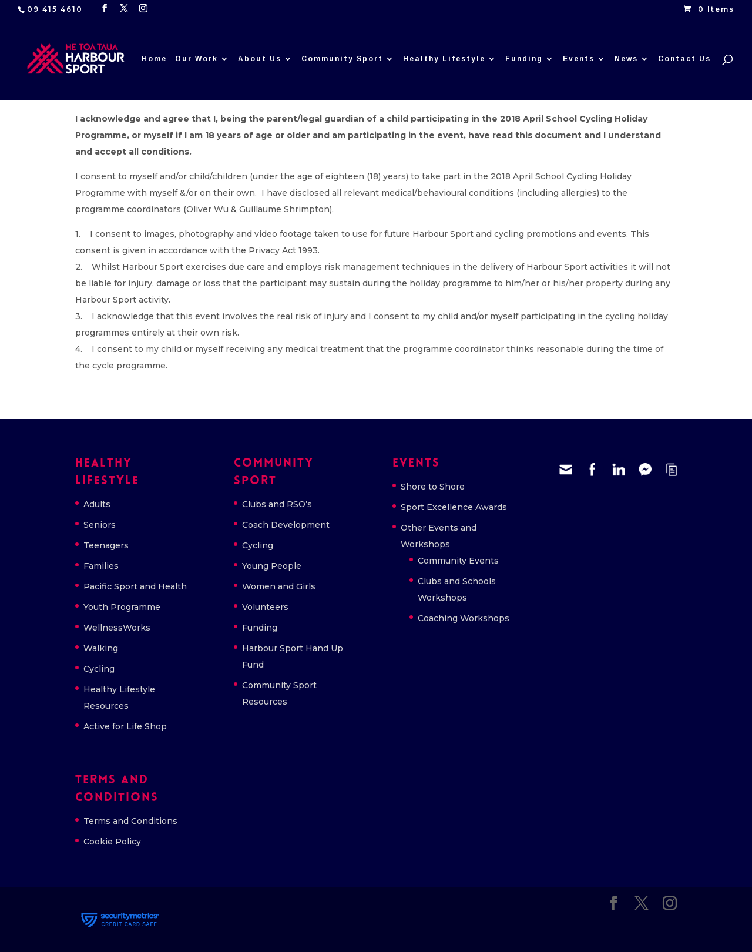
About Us (259, 59)
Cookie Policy (112, 841)
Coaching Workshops (463, 618)
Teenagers (106, 545)
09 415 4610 (55, 9)
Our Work (196, 59)
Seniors (99, 524)
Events (579, 59)
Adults (96, 504)
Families (101, 566)
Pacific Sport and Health (135, 586)
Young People (271, 566)
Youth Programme (121, 607)
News (626, 59)
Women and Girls (278, 586)
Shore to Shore (433, 486)
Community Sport (342, 59)
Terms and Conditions (130, 821)
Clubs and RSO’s (277, 504)
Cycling (99, 668)
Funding (524, 59)
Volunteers (265, 607)
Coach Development (286, 524)
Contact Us (684, 59)
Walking (100, 648)
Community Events (458, 560)
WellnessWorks (116, 627)
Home (154, 59)
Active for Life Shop (125, 726)
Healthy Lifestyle (444, 59)
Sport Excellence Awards (454, 507)
